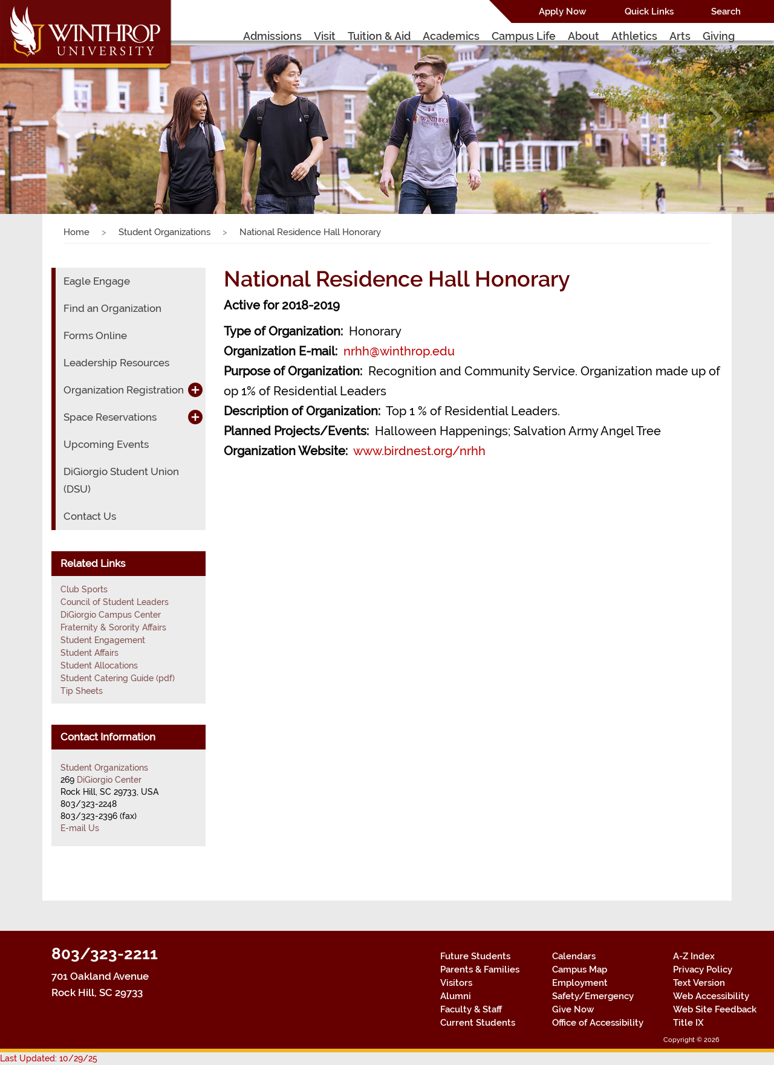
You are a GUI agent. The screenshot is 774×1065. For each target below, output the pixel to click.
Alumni (455, 996)
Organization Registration (123, 390)
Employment (580, 982)
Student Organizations (164, 232)
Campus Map (579, 969)
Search (726, 11)
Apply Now (562, 11)
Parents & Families (479, 969)
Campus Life (524, 36)
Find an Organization (112, 308)
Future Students (475, 956)
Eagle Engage (96, 281)
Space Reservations (110, 417)
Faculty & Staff (471, 1009)
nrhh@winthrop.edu (399, 351)
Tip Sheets (81, 691)
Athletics (634, 36)
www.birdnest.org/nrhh (419, 451)
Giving (719, 36)
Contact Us (89, 516)
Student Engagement (102, 640)
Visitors (456, 982)
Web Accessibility (711, 996)
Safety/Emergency (593, 996)
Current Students (477, 1022)
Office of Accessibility (597, 1022)
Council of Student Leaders (114, 602)
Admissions (272, 36)
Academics (451, 36)
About (583, 36)
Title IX (688, 1022)
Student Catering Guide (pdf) (117, 678)
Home (76, 232)
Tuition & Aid (379, 36)
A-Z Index (694, 956)
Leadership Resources (116, 363)
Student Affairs (89, 653)
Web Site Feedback (714, 1009)
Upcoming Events (106, 444)
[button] (58, 117)
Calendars (574, 956)
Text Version (699, 982)
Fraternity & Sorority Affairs (113, 627)
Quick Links (649, 11)
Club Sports (84, 589)
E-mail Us (79, 828)
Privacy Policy (702, 969)
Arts (680, 36)
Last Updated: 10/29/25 (48, 1058)
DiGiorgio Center (109, 780)
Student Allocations (99, 665)
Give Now (573, 1009)
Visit (325, 36)
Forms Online (95, 335)
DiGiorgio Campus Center (110, 615)
